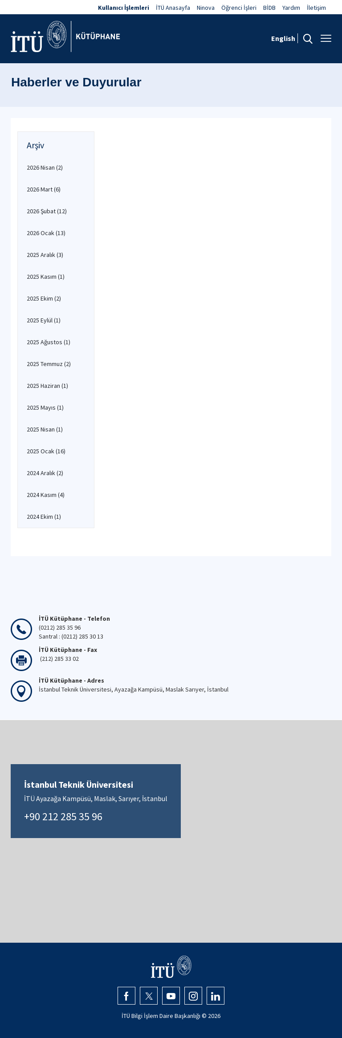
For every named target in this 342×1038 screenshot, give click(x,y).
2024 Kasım (46, 495)
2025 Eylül (44, 320)
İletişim (316, 8)
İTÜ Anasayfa (173, 8)
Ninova (206, 8)
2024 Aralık (45, 473)
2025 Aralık (45, 255)
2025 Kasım (46, 277)
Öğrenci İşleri (238, 8)
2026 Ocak (46, 233)
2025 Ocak (46, 451)
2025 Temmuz (49, 364)
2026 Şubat (47, 211)
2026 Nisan (45, 167)
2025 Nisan (45, 429)
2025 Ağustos (48, 342)
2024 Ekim (44, 517)
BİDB (269, 8)
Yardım (291, 8)
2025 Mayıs (45, 407)
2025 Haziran (47, 386)
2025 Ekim (44, 298)
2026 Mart (44, 189)
